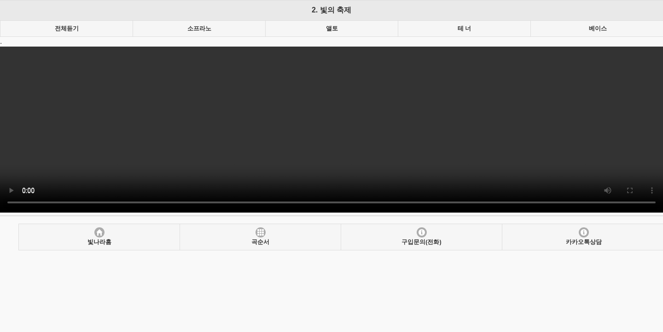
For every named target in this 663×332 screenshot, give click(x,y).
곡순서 (260, 242)
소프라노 (199, 28)
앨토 (332, 28)
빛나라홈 (99, 242)
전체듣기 (67, 28)
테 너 (464, 28)
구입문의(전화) (421, 242)
